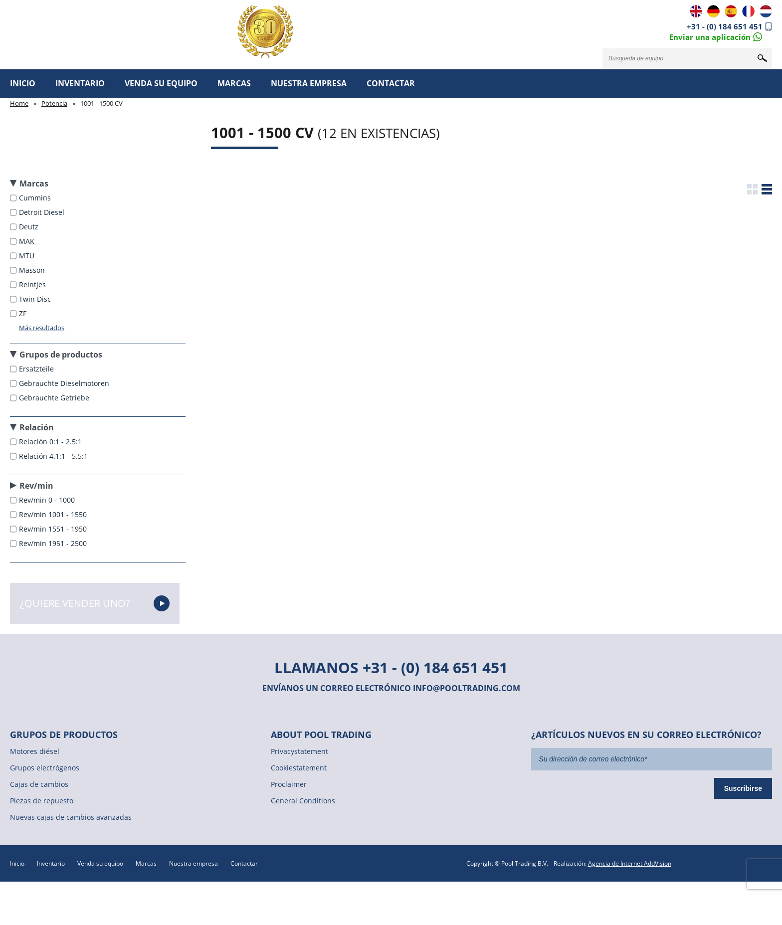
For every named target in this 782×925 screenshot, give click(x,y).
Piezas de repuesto (41, 800)
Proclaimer (289, 784)
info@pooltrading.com (466, 688)
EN (696, 11)
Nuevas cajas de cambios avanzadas (71, 817)
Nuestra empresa (309, 83)
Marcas (234, 83)
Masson (33, 270)
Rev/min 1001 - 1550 (54, 514)
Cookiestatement (299, 767)
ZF (23, 313)
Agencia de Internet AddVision (629, 863)
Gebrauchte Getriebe (55, 397)
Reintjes (33, 284)
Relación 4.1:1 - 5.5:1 (54, 456)
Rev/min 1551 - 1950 (54, 529)
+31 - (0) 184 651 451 (725, 26)
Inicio (22, 83)
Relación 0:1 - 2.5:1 (51, 441)
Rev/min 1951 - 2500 (54, 543)
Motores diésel (34, 751)
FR (748, 11)
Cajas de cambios (39, 784)
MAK (27, 241)
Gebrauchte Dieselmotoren (65, 383)
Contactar (391, 83)
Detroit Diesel (42, 212)
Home (19, 103)
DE (713, 11)
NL (766, 11)
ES (731, 11)
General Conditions (303, 800)
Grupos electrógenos (44, 767)
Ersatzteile (37, 368)
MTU (27, 255)
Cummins (36, 197)
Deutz (29, 226)
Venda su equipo (161, 83)
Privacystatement (299, 751)
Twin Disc (36, 299)
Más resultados (41, 327)
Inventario (80, 83)
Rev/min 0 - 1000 (48, 500)
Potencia (54, 103)
